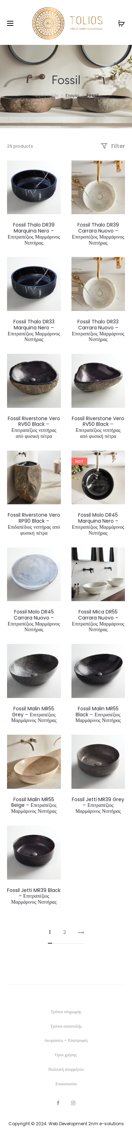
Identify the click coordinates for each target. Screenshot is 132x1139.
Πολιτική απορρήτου (65, 1069)
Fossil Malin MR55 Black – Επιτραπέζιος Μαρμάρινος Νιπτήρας (98, 714)
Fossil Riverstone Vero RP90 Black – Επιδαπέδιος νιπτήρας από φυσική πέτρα (34, 523)
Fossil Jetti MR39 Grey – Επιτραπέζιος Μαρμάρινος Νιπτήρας (98, 805)
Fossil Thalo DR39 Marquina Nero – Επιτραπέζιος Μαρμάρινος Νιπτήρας (34, 233)
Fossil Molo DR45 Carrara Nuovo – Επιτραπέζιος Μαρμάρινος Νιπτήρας (34, 620)
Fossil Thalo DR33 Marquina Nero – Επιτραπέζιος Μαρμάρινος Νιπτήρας (34, 330)
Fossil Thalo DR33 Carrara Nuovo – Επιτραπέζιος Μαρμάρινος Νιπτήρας (98, 330)
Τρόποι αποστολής (66, 1026)
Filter (113, 146)
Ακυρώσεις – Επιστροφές (66, 1040)
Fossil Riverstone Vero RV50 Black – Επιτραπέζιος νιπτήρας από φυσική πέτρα (98, 427)
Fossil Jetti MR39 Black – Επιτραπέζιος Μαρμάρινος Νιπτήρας (34, 896)
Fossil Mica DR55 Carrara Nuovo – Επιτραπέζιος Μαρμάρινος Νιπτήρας (98, 620)
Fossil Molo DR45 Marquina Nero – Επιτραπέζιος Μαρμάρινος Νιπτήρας (98, 523)
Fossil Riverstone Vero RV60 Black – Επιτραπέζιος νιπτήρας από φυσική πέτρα (34, 427)
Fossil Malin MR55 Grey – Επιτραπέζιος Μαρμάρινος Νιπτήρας (34, 714)
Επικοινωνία (66, 1084)
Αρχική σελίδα (45, 95)
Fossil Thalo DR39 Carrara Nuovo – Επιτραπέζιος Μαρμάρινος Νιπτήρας (98, 233)
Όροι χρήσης (66, 1055)
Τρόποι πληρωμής (66, 1012)
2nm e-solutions (106, 1124)
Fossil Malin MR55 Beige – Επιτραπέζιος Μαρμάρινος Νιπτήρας (34, 805)
